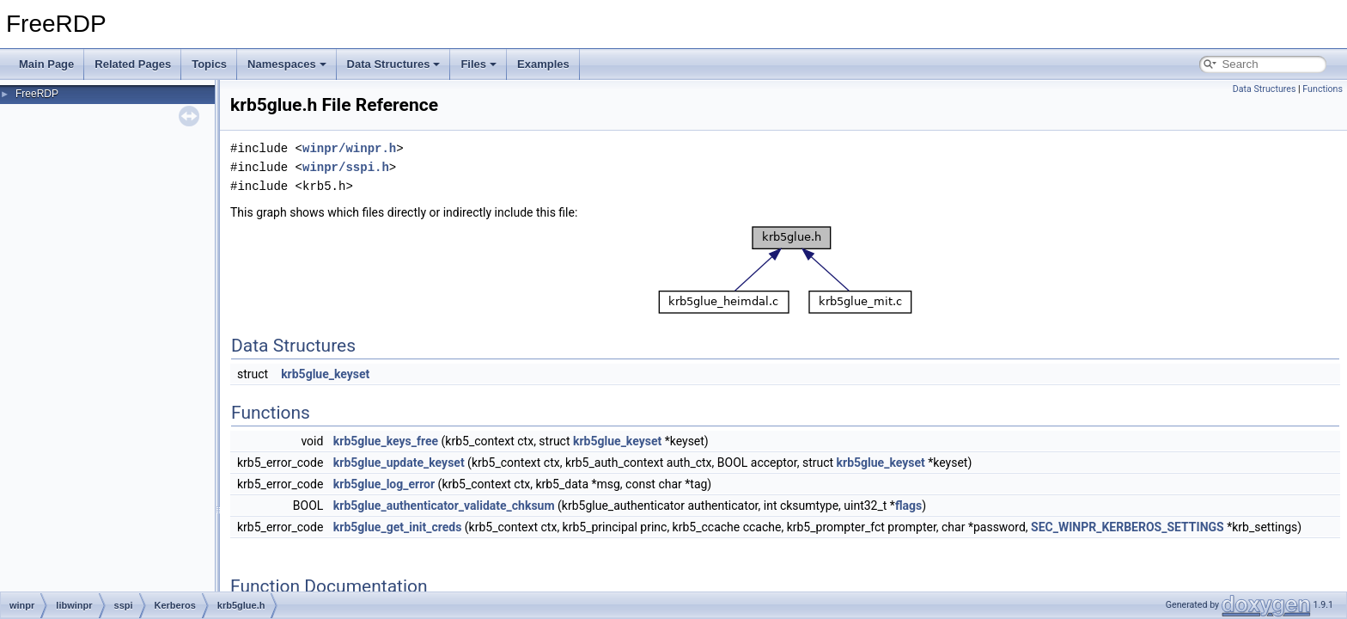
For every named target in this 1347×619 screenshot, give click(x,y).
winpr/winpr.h (349, 148)
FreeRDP (36, 94)
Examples (543, 64)
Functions (1322, 89)
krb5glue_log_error (384, 484)
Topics (209, 64)
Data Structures (394, 64)
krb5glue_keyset (325, 374)
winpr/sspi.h (345, 167)
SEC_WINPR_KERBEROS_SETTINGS (1127, 527)
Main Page (46, 64)
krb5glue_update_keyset (399, 462)
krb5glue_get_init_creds (397, 527)
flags (908, 505)
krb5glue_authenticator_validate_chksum (444, 505)
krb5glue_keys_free (385, 441)
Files (478, 64)
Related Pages (132, 64)
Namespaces (286, 64)
